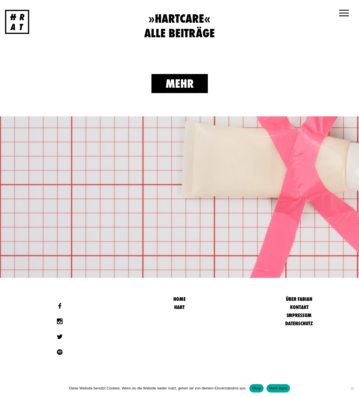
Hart (179, 307)
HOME (179, 299)
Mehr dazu (278, 388)
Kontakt (299, 307)
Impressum (299, 315)
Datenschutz (299, 323)
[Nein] (352, 388)
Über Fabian (299, 299)
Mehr (179, 83)
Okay (256, 388)
